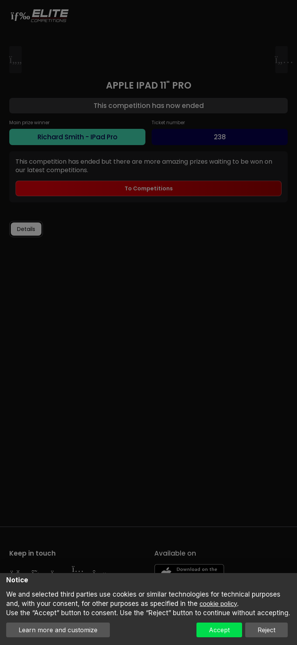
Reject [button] (266, 630)
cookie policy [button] (218, 603)
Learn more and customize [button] (58, 630)
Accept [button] (219, 630)
